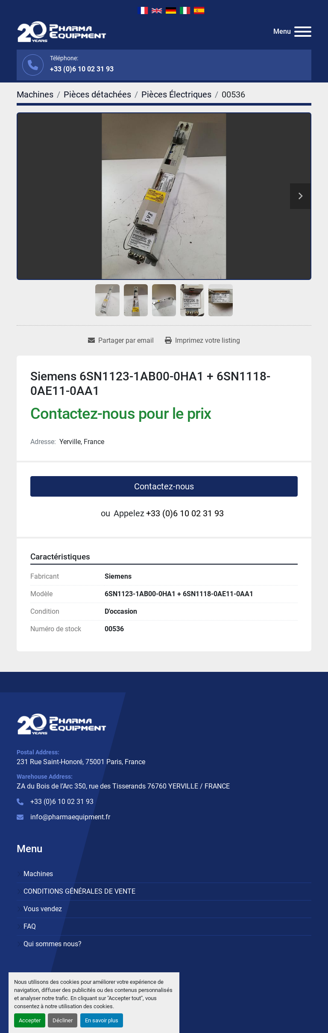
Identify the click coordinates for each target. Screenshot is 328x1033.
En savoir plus (101, 1020)
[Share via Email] (120, 341)
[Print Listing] (202, 341)
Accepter (30, 1020)
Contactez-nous (164, 486)
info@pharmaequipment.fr (70, 817)
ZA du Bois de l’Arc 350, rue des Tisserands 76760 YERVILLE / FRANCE (123, 786)
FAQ (29, 926)
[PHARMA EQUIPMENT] (62, 723)
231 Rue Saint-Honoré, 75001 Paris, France (81, 762)
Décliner (63, 1020)
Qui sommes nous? (52, 944)
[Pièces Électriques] (176, 94)
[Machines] (35, 94)
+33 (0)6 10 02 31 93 (82, 69)
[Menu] (302, 31)
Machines (38, 874)
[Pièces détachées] (97, 94)
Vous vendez (42, 909)
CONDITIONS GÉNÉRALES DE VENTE (79, 891)
